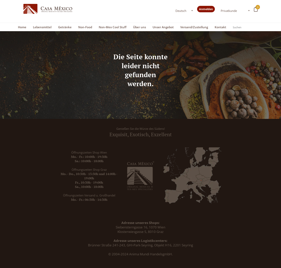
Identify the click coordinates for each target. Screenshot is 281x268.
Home (22, 27)
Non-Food (85, 27)
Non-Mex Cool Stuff (112, 27)
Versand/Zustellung (194, 27)
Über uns (139, 27)
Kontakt (220, 27)
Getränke (65, 27)
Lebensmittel (42, 27)
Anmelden (206, 9)
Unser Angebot (163, 27)
